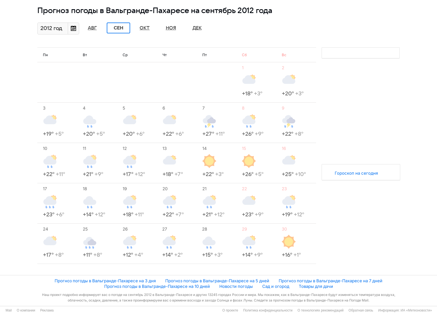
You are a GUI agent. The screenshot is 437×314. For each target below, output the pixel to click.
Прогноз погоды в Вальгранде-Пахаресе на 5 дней (217, 280)
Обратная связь (361, 310)
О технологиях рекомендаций (320, 310)
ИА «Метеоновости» (416, 310)
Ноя (171, 28)
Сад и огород (275, 286)
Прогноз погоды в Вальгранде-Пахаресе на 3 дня (105, 280)
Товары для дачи (316, 286)
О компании (26, 310)
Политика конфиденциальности (267, 310)
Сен (118, 28)
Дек (197, 28)
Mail (9, 310)
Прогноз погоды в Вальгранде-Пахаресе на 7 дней (330, 280)
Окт (145, 28)
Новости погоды (236, 286)
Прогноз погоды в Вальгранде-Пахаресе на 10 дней (157, 286)
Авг (92, 28)
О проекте (230, 310)
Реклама (47, 310)
